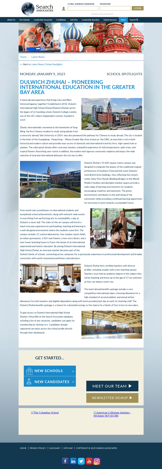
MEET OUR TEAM (112, 386)
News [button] (123, 20)
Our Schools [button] (24, 20)
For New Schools (33, 367)
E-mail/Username (81, 4)
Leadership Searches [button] (90, 20)
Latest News (38, 64)
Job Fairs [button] (74, 20)
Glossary (54, 448)
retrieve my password (102, 14)
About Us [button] (11, 20)
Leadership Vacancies (43, 20)
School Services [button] (110, 20)
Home (23, 448)
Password (105, 4)
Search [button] (134, 20)
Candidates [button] (61, 20)
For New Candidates (34, 377)
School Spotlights (54, 64)
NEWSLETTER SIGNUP (112, 398)
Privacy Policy (38, 448)
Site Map (68, 448)
